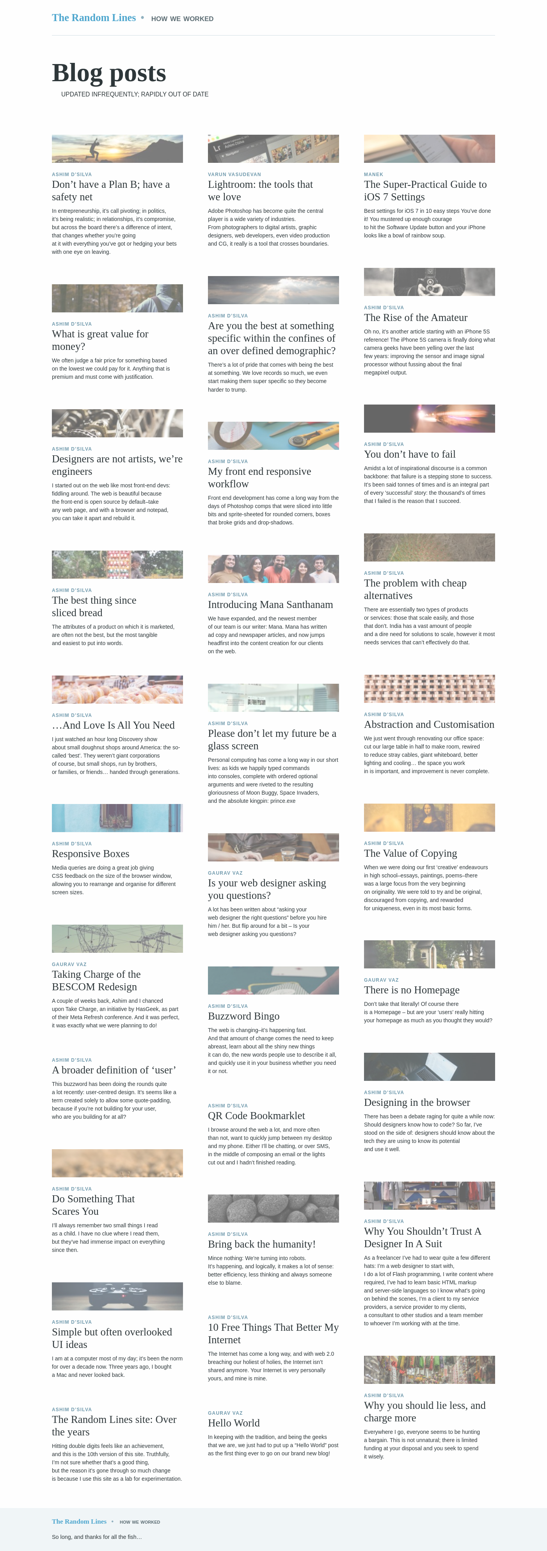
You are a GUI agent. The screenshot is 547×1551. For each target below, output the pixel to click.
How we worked (182, 18)
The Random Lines (94, 17)
